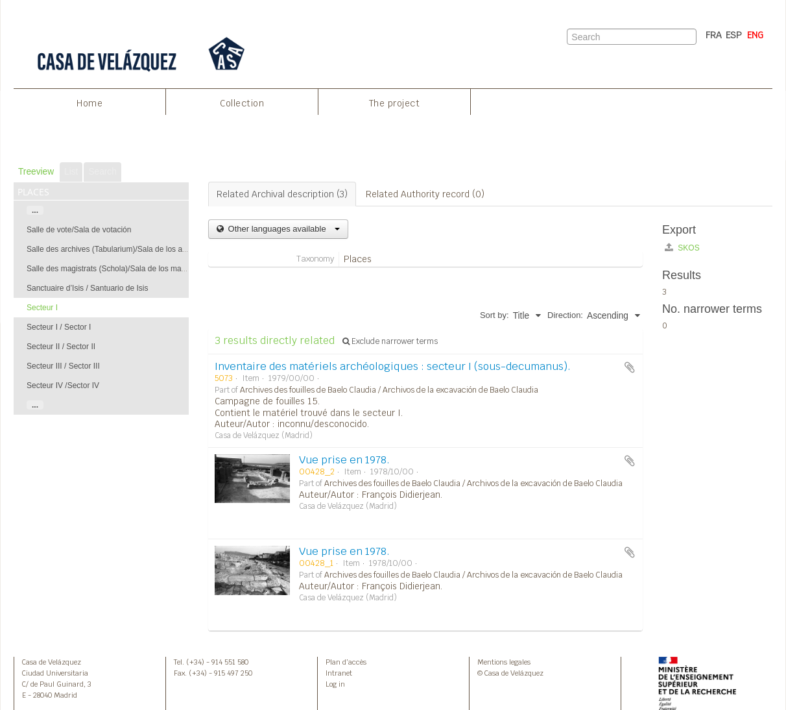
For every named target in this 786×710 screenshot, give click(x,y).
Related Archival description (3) (282, 194)
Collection (242, 103)
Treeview (36, 172)
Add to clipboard (629, 367)
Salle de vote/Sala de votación (79, 229)
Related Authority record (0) (425, 194)
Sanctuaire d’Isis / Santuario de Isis (87, 288)
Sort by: (494, 315)
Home (89, 103)
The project (394, 103)
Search (102, 172)
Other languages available (283, 229)
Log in (335, 684)
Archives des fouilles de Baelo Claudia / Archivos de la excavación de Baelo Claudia (389, 390)
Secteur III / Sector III (63, 366)
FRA (714, 35)
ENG (755, 35)
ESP (734, 35)
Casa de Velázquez (51, 662)
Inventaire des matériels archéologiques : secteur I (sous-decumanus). (393, 366)
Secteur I (42, 307)
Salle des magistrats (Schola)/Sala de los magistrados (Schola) (135, 268)
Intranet (339, 673)
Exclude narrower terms (390, 341)
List (71, 172)
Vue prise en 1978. (344, 460)
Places (358, 259)
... (35, 210)
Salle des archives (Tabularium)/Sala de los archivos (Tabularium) (139, 249)
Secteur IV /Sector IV (63, 385)
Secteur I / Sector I (59, 327)
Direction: (565, 315)
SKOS (682, 247)
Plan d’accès (346, 662)
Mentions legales (503, 662)
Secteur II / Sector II (61, 346)
